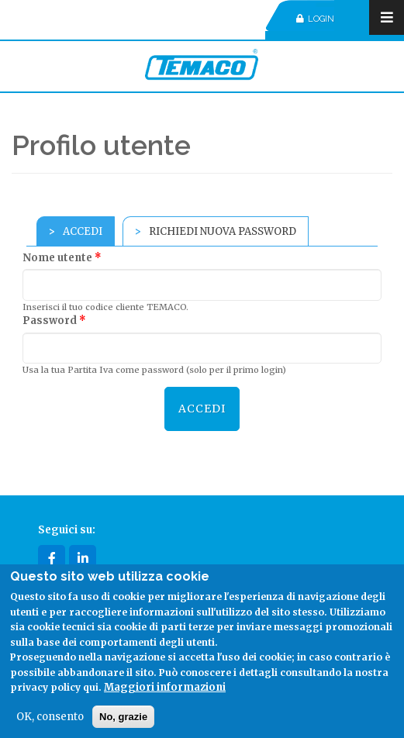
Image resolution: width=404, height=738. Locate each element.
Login (315, 19)
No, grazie (123, 716)
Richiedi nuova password (222, 231)
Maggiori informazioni (165, 687)
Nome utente (62, 257)
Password (54, 320)
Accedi (89, 231)
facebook (51, 558)
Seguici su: (66, 529)
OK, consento (50, 716)
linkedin (82, 558)
